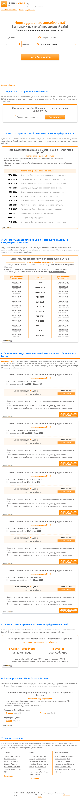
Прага (39, 764)
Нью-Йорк (33, 764)
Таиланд (14, 764)
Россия (12, 85)
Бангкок (40, 761)
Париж (43, 759)
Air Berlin (62, 767)
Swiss (59, 772)
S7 (70, 769)
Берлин (32, 774)
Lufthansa (58, 769)
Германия (16, 767)
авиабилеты (30, 4)
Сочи (42, 772)
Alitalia (68, 767)
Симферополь (34, 772)
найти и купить (66, 394)
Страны (4, 85)
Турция (12, 769)
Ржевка (43, 713)
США (5, 772)
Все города (34, 778)
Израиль (17, 756)
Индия (18, 761)
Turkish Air (59, 761)
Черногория (8, 767)
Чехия (11, 756)
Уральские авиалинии (66, 756)
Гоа (45, 756)
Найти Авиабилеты (40, 57)
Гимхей (9, 720)
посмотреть (16, 282)
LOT (56, 756)
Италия (18, 769)
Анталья (38, 774)
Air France (66, 761)
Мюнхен (45, 764)
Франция (7, 764)
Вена (39, 769)
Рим (44, 761)
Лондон (32, 759)
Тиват (46, 772)
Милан (38, 759)
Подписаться (55, 117)
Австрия (13, 759)
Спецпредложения (27, 9)
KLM (68, 759)
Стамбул (32, 767)
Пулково (9, 713)
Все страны (8, 776)
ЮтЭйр (69, 764)
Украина (7, 769)
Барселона (39, 756)
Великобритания (10, 761)
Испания (7, 759)
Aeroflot (58, 759)
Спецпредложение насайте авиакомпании (68, 415)
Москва (32, 756)
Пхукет (38, 767)
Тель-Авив (33, 761)
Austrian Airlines (61, 764)
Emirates (66, 769)
